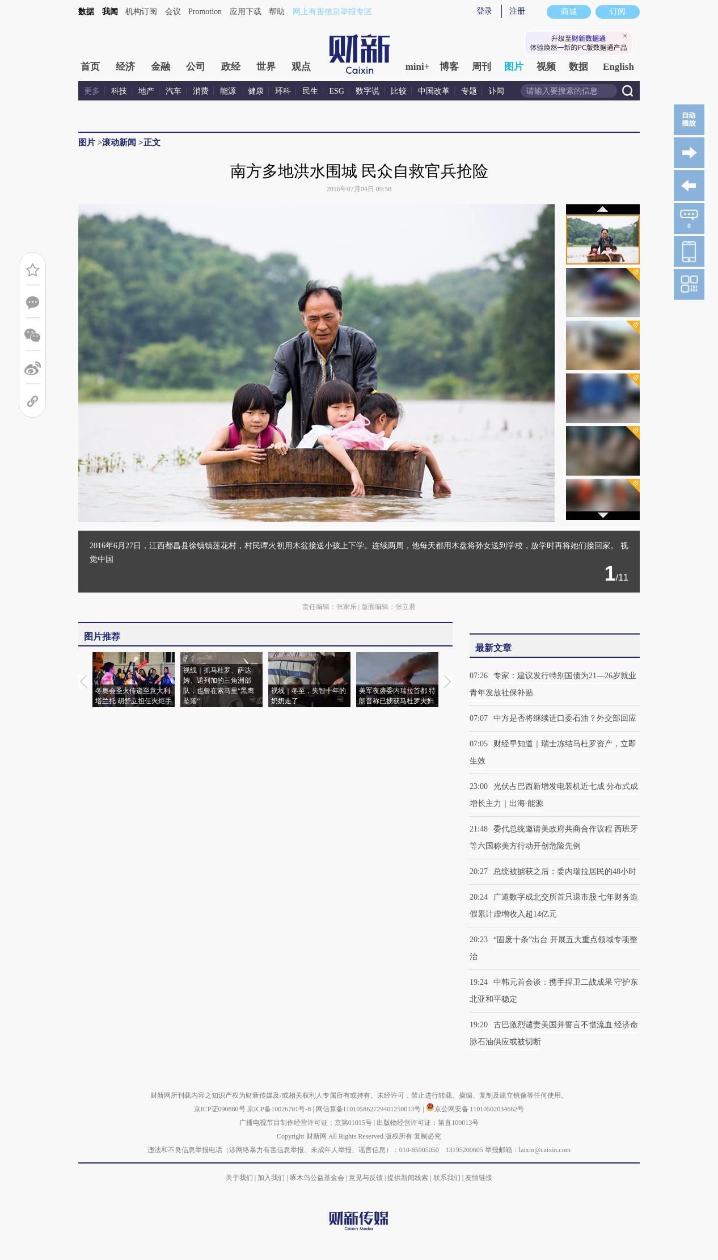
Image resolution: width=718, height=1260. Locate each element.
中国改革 (434, 91)
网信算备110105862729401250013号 (369, 1109)
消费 (201, 91)
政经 (230, 66)
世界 (266, 66)
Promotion (205, 11)
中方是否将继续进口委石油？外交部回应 (564, 718)
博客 (449, 66)
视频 (546, 66)
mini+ (418, 66)
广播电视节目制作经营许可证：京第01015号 (305, 1123)
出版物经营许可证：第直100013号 (428, 1123)
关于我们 (239, 1178)
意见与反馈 (366, 1178)
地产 (146, 91)
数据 (86, 11)
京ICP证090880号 (220, 1109)
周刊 (481, 66)
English (618, 66)
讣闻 (496, 91)
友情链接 (478, 1178)
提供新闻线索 (407, 1178)
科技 (119, 91)
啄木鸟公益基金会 (318, 1178)
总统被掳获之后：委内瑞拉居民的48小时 (564, 871)
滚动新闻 (119, 142)
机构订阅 (141, 11)
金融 (160, 66)
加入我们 (271, 1178)
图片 (513, 66)
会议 (173, 11)
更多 (92, 91)
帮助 (277, 11)
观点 (301, 66)
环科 (283, 91)
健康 (256, 91)
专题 (469, 91)
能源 (229, 91)
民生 (310, 91)
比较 (399, 91)
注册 (517, 11)
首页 (90, 66)
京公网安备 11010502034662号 (475, 1109)
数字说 (367, 91)
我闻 (110, 11)
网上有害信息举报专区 (332, 11)
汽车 (173, 91)
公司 (195, 66)
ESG (337, 91)
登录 (484, 11)
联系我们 (447, 1178)
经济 (125, 66)
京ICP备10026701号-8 (280, 1109)
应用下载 (245, 11)
